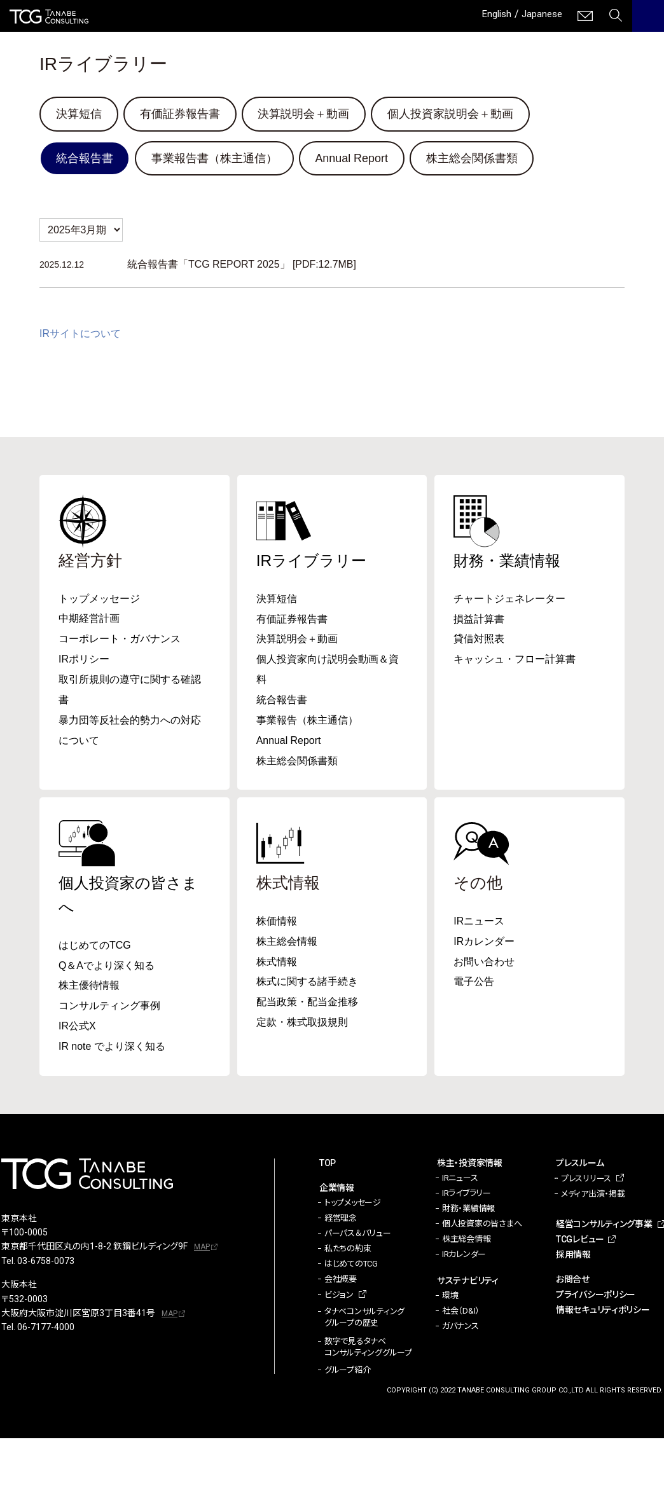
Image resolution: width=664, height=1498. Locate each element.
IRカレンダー (484, 942)
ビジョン (339, 1297)
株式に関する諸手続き (307, 983)
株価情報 (276, 922)
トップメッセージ (99, 599)
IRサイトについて (80, 334)
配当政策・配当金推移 (307, 1003)
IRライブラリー (313, 561)
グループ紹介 (347, 1372)
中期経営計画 (89, 619)
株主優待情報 (89, 987)
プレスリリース (586, 1180)
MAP (202, 1248)
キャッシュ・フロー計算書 (514, 660)
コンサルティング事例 (109, 1007)
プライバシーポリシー (595, 1296)
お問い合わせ (484, 963)
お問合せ (573, 1281)
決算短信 (79, 113)
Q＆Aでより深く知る (107, 966)
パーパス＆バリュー (357, 1235)
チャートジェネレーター (509, 599)
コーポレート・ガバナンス (120, 640)
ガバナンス (460, 1328)
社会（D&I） (461, 1312)
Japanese (540, 14)
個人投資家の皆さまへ (482, 1225)
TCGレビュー (580, 1241)
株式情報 (276, 963)
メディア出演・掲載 (593, 1195)
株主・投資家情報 (469, 1165)
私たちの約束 (347, 1250)
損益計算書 (478, 619)
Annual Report (352, 158)
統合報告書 (84, 158)
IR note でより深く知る (112, 1048)
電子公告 (473, 983)
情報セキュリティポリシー (603, 1312)
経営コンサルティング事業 (604, 1226)
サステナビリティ (468, 1282)
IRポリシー (84, 660)
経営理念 (340, 1220)
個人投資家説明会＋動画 (451, 113)
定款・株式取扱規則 (302, 1024)
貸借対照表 (478, 640)
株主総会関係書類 (472, 158)
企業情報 (336, 1190)
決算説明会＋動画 (304, 113)
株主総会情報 (286, 942)
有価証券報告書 (180, 113)
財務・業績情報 (509, 561)
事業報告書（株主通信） (214, 158)
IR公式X (77, 1027)
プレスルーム (580, 1165)
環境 (450, 1297)
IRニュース (478, 922)
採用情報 (573, 1256)
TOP (327, 1165)
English (492, 14)
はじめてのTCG (95, 946)
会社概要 (340, 1281)
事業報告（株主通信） (307, 721)
